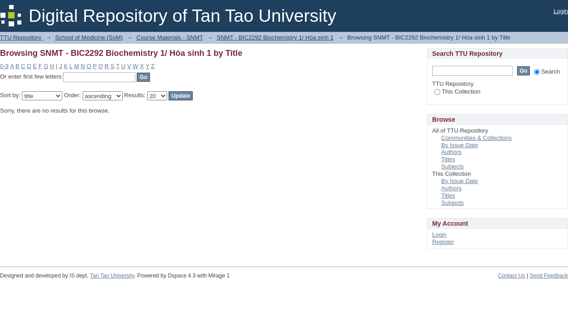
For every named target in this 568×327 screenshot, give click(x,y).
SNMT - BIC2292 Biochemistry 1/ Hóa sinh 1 (275, 37)
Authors (451, 152)
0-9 (4, 66)
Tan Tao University (112, 275)
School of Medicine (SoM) (89, 37)
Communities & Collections (476, 137)
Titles (448, 159)
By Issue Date (459, 145)
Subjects (452, 166)
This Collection (457, 91)
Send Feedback (548, 275)
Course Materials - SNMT (169, 37)
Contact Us (511, 275)
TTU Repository (21, 37)
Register (443, 241)
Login (560, 11)
